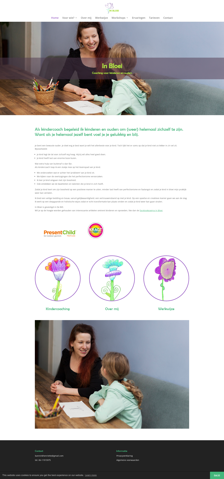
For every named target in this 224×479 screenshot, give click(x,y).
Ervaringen (138, 18)
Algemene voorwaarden (127, 460)
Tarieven (154, 18)
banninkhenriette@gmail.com (49, 455)
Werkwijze (101, 18)
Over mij (86, 18)
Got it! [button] (217, 475)
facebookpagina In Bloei (151, 210)
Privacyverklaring (124, 455)
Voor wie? (68, 18)
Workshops (118, 18)
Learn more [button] (91, 475)
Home (55, 18)
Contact (168, 18)
